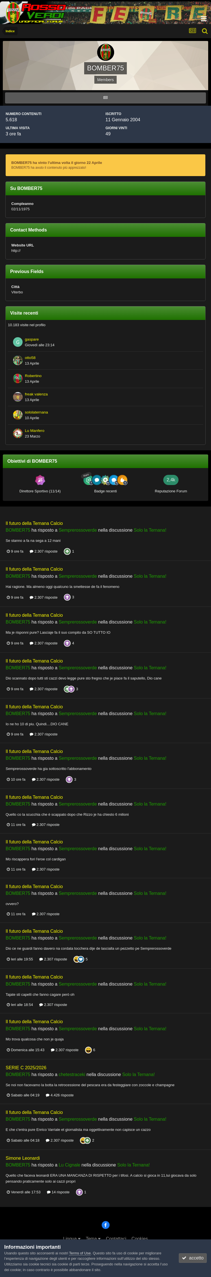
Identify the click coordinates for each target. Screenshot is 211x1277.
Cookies (140, 1238)
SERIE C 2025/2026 (26, 1067)
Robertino (33, 376)
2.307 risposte (43, 551)
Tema (93, 1238)
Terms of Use (80, 1253)
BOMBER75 (18, 530)
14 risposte (58, 1192)
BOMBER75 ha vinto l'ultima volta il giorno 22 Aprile (56, 163)
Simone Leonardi (23, 1158)
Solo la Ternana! (150, 530)
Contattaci (116, 1238)
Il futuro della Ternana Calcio (34, 523)
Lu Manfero (34, 430)
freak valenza (36, 394)
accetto (192, 1258)
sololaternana (36, 412)
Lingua (72, 1238)
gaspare (32, 339)
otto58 (30, 358)
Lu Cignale (70, 1165)
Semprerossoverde (78, 530)
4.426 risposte (59, 1095)
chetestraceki (72, 1074)
